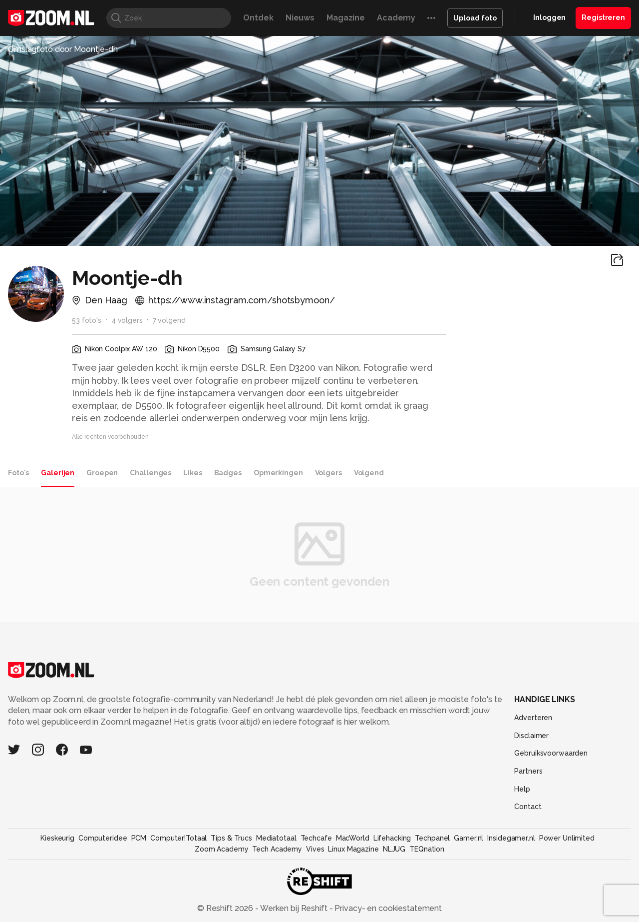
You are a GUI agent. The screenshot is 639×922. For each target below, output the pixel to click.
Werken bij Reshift (294, 908)
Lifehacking (392, 838)
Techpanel (432, 838)
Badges (228, 473)
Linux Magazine (353, 849)
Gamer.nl (468, 838)
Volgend (369, 473)
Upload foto (475, 18)
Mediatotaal (276, 838)
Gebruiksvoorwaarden (551, 753)
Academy (396, 17)
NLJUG (394, 849)
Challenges (150, 473)
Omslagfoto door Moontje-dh (63, 49)
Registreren (603, 17)
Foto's (18, 473)
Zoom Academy (222, 849)
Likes (192, 473)
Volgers (328, 473)
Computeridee (102, 838)
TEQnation (426, 849)
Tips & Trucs (231, 838)
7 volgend (169, 320)
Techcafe (316, 838)
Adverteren (533, 718)
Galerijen (57, 473)
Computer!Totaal (178, 838)
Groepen (102, 473)
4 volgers (127, 320)
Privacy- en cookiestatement (387, 908)
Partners (528, 771)
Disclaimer (531, 736)
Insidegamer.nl (511, 838)
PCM (139, 838)
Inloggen (549, 17)
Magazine (345, 17)
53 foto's (86, 320)
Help (522, 789)
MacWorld (352, 838)
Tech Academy (277, 849)
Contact (527, 807)
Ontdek (258, 17)
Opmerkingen (278, 473)
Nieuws (300, 17)
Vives (315, 849)
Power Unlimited (567, 838)
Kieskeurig (57, 838)
